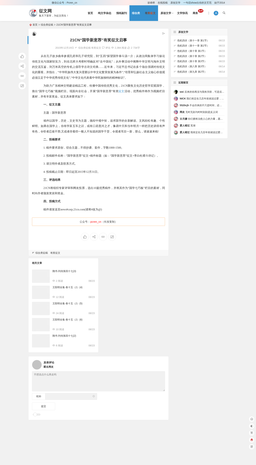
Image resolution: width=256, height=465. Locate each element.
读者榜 (151, 2)
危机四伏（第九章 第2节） (192, 71)
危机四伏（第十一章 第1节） (193, 40)
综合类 (136, 13)
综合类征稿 (47, 24)
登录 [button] (33, 2)
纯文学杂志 (104, 13)
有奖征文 (96, 47)
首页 (90, 13)
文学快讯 (182, 13)
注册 (44, 2)
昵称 (38, 396)
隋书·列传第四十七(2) (64, 335)
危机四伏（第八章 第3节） (192, 66)
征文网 (45, 11)
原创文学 (175, 2)
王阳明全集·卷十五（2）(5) (67, 303)
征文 (121, 91)
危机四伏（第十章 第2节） (192, 56)
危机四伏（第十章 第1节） (192, 51)
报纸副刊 (121, 13)
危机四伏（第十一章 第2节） (193, 45)
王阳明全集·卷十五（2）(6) (67, 319)
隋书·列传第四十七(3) (64, 271)
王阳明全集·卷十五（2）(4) (67, 287)
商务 (198, 12)
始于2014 (219, 2)
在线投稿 (163, 2)
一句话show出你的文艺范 (197, 2)
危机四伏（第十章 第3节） (192, 61)
